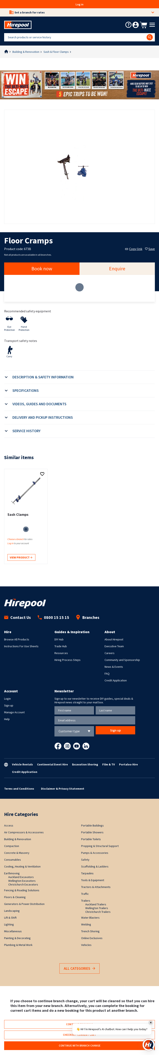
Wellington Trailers (96, 908)
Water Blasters (90, 917)
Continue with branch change (79, 1045)
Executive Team (114, 646)
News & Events (114, 667)
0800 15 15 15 (53, 617)
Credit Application (116, 680)
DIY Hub (59, 639)
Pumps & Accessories (94, 853)
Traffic (85, 894)
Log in (79, 4)
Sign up (8, 705)
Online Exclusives (91, 938)
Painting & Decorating (17, 938)
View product (21, 558)
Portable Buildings (92, 825)
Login (7, 698)
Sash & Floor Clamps (56, 52)
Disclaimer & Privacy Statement (62, 788)
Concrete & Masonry (16, 853)
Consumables (12, 859)
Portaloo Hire (128, 764)
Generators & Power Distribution (24, 904)
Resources (61, 653)
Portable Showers (92, 832)
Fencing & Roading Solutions (21, 890)
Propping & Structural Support (100, 846)
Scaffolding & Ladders (94, 866)
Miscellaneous (13, 931)
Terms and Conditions (19, 788)
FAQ (107, 673)
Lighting (9, 924)
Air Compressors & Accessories (24, 832)
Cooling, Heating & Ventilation (22, 866)
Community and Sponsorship (122, 660)
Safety (85, 859)
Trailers (85, 900)
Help (7, 719)
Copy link (133, 249)
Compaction (11, 846)
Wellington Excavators (22, 881)
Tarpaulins (87, 873)
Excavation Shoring (85, 764)
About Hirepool (114, 639)
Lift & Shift (10, 917)
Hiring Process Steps (67, 660)
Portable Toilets (91, 839)
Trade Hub (60, 646)
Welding (86, 924)
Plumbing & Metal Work (18, 945)
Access (8, 825)
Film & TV (108, 764)
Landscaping (12, 911)
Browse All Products (16, 639)
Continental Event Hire (52, 764)
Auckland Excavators (21, 877)
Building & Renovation (25, 52)
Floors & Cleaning (15, 897)
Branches (87, 617)
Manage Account (14, 712)
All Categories (79, 968)
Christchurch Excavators (23, 884)
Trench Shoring (90, 931)
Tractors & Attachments (96, 887)
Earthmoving (12, 873)
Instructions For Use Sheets (21, 646)
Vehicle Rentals (22, 764)
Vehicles (86, 945)
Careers (109, 653)
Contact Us (17, 617)
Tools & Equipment (92, 880)
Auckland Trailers (95, 904)
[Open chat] (148, 1044)
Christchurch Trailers (98, 912)
